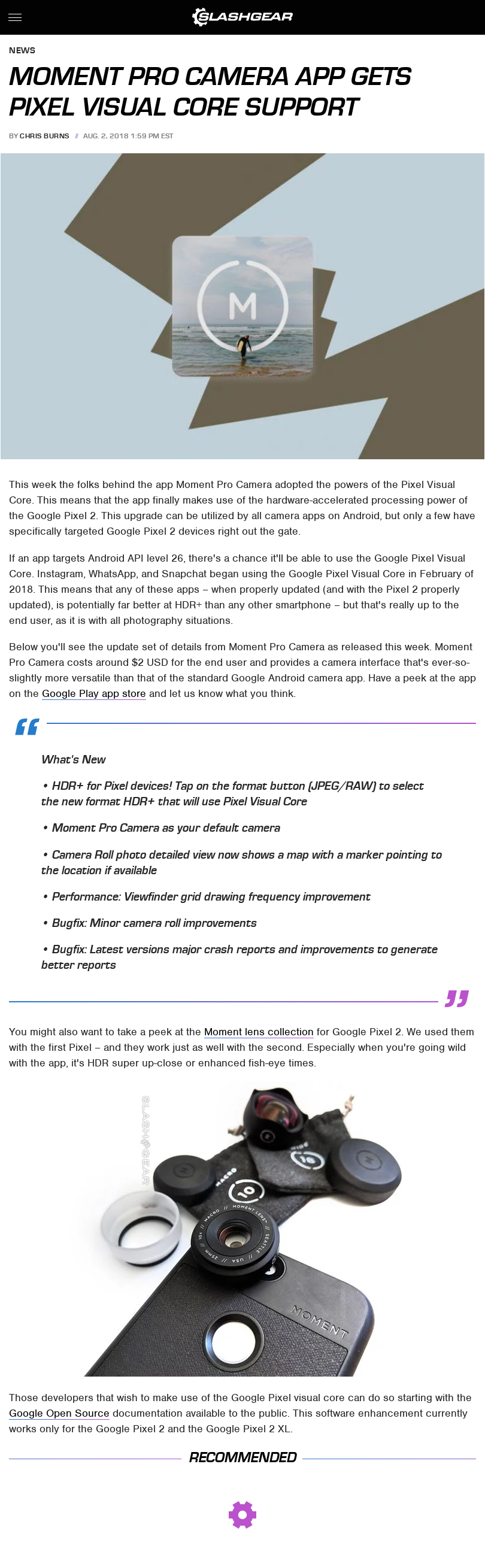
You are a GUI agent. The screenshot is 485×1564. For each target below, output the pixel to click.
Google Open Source (59, 1413)
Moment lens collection (259, 1031)
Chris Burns (44, 136)
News (22, 51)
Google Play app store (94, 693)
